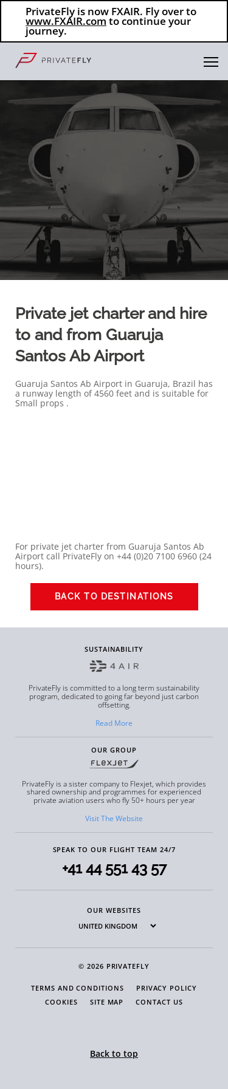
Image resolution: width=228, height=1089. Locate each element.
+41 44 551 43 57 (114, 868)
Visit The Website (114, 818)
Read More (114, 723)
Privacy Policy (166, 987)
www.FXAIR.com (66, 21)
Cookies (61, 1001)
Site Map (106, 1001)
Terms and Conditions (77, 987)
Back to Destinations (114, 596)
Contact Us (159, 1001)
